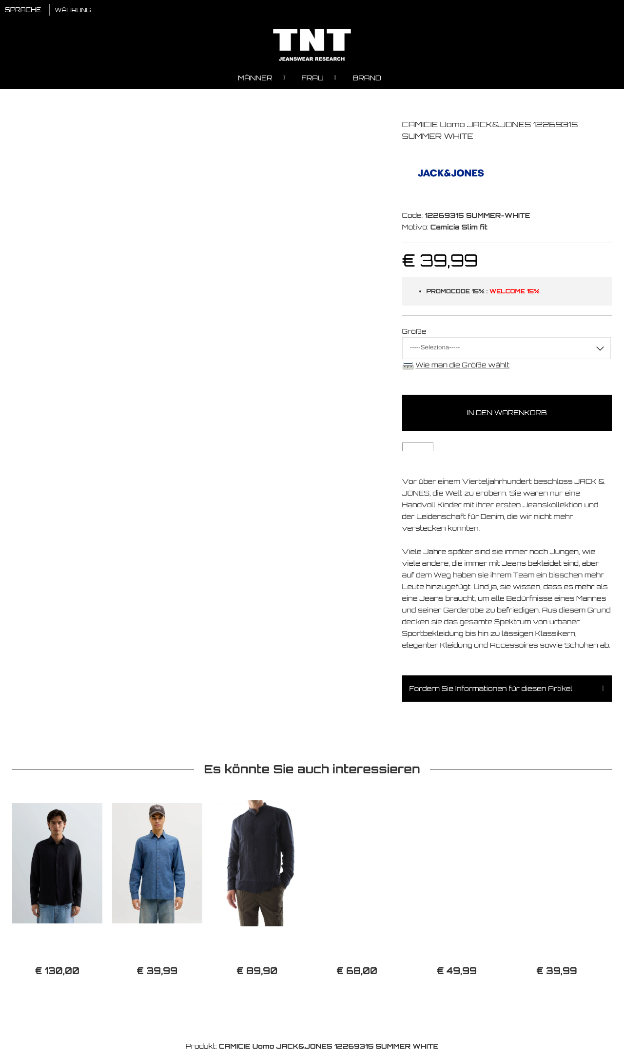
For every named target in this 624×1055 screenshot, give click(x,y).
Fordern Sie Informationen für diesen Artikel (491, 691)
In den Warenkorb (507, 415)
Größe (414, 334)
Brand (367, 81)
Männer (255, 81)
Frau (313, 81)
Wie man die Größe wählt (462, 368)
